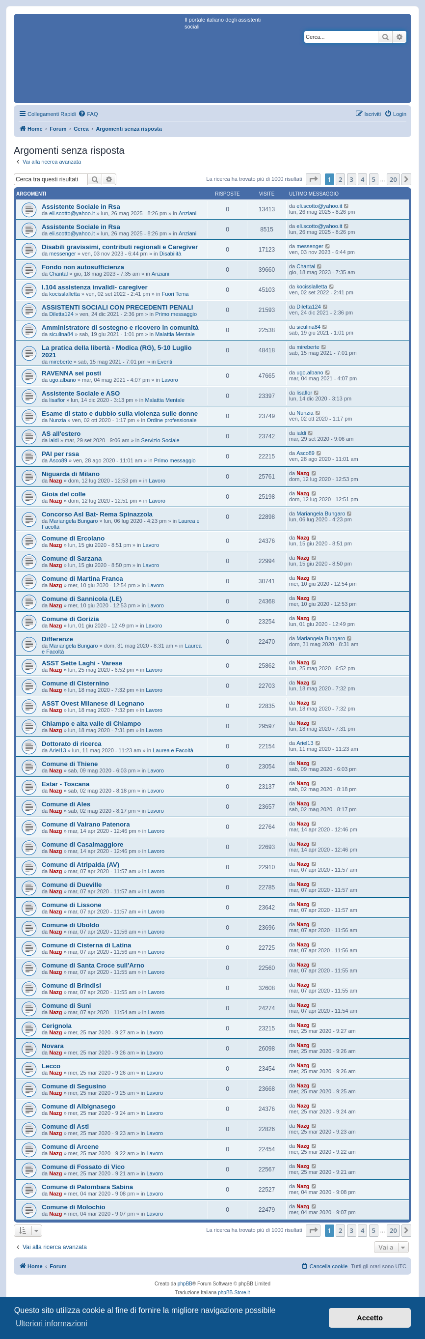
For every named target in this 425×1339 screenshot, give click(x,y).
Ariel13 (57, 750)
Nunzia (57, 420)
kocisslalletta (64, 294)
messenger (62, 253)
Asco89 (58, 460)
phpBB (185, 1283)
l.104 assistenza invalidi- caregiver (95, 287)
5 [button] (373, 179)
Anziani (187, 213)
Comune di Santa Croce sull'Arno (93, 965)
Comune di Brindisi (71, 985)
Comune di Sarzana (72, 558)
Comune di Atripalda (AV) (80, 864)
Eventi (164, 362)
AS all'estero (61, 433)
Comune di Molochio (74, 1207)
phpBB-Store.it (234, 1292)
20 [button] (393, 179)
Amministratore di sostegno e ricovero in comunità (120, 327)
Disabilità (170, 253)
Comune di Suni (66, 1005)
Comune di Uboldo (70, 925)
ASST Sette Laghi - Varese (82, 663)
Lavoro (169, 380)
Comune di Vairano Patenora (86, 824)
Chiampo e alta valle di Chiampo (91, 723)
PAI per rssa (60, 453)
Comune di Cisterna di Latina (86, 945)
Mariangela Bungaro (73, 521)
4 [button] (362, 179)
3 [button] (351, 179)
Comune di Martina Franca (82, 578)
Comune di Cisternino (75, 683)
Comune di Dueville (72, 884)
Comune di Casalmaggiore (82, 844)
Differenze (57, 639)
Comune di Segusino (74, 1086)
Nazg (55, 481)
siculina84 (61, 334)
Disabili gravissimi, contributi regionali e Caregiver (120, 247)
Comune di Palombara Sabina (87, 1187)
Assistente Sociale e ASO (81, 393)
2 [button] (340, 179)
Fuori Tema (175, 294)
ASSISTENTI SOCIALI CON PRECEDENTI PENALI (117, 307)
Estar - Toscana (65, 784)
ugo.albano (62, 380)
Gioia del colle (63, 494)
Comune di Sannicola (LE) (82, 598)
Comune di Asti (65, 1126)
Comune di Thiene (70, 764)
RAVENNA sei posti (71, 373)
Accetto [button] (370, 1318)
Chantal (58, 274)
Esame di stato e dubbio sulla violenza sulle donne (120, 413)
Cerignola (57, 1025)
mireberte (60, 362)
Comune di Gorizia (70, 619)
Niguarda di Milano (71, 474)
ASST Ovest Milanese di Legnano (93, 703)
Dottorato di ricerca (72, 743)
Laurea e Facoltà (173, 750)
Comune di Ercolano (73, 538)
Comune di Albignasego (78, 1106)
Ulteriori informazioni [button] (51, 1323)
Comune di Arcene (70, 1146)
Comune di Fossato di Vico (83, 1166)
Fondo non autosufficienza (83, 267)
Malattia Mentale (175, 334)
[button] (313, 179)
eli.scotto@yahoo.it (72, 213)
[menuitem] (88, 114)
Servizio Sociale (160, 440)
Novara (53, 1046)
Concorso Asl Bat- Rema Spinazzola (97, 514)
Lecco (51, 1066)
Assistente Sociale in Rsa (81, 206)
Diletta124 (61, 314)
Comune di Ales (66, 804)
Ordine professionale (172, 420)
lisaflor (57, 400)
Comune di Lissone (72, 905)
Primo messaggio (176, 314)
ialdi (54, 440)
